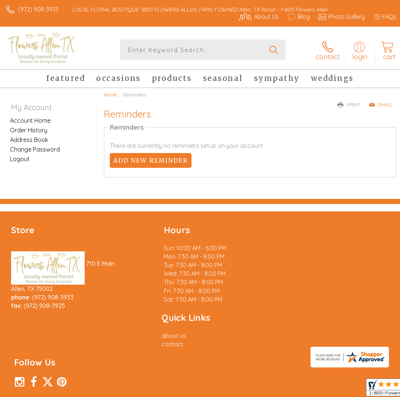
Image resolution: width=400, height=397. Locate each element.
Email (380, 104)
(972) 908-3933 (38, 9)
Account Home (30, 120)
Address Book (29, 139)
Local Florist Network (323, 389)
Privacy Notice (270, 389)
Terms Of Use (227, 389)
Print (349, 104)
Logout (20, 158)
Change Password (35, 149)
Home (110, 94)
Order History (28, 129)
